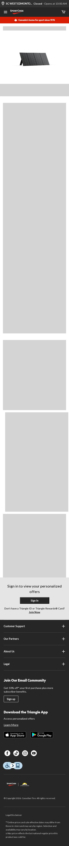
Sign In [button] (34, 600)
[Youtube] (34, 753)
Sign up (11, 699)
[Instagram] (25, 753)
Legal (35, 664)
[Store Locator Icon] (3, 4)
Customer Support (35, 626)
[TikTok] (16, 753)
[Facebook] (7, 753)
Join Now (34, 612)
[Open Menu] (5, 12)
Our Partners (35, 639)
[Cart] (63, 12)
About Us (35, 651)
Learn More (11, 725)
